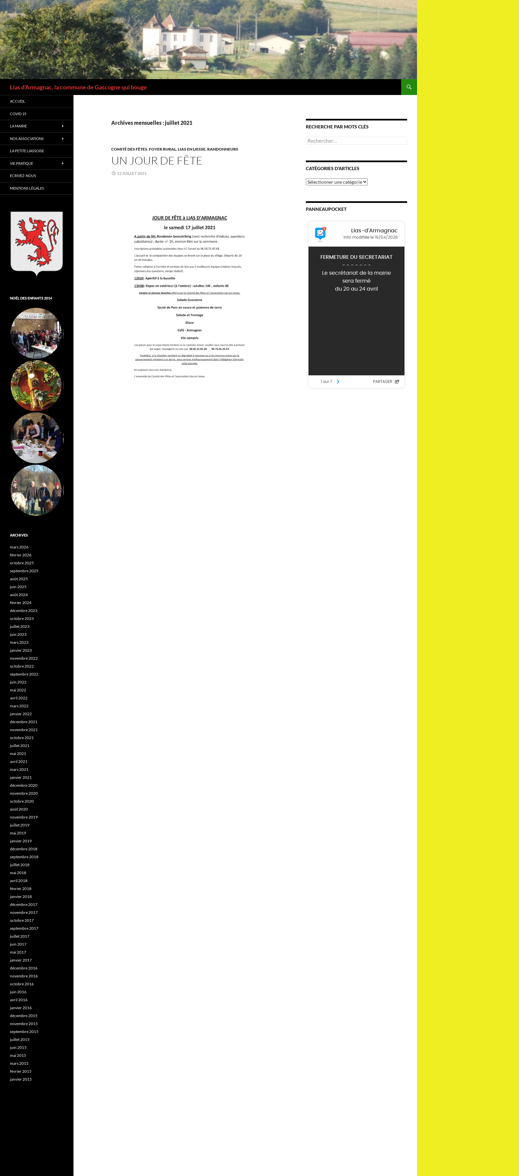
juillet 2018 (19, 864)
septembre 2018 (24, 856)
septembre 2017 (24, 928)
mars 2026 (19, 546)
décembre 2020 (23, 785)
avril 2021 (18, 761)
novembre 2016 (24, 975)
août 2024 (19, 594)
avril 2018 (18, 880)
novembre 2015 (24, 1023)
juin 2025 (18, 586)
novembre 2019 (24, 817)
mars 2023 (19, 642)
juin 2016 (18, 991)
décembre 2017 (23, 904)
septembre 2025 (24, 570)
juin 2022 (18, 682)
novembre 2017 (24, 912)
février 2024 (20, 602)
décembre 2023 (23, 610)
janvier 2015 (21, 1079)
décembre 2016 (23, 967)
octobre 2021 (22, 737)
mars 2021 (19, 769)
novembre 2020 (24, 793)
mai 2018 (18, 872)
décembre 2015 (23, 1015)
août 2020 (19, 809)
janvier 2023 (21, 650)
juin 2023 (18, 634)
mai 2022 (18, 689)
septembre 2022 (24, 674)
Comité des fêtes (129, 149)
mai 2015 (18, 1055)
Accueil (17, 101)
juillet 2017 (19, 936)
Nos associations (27, 138)
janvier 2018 (21, 896)
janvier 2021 (21, 777)
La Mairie (18, 126)
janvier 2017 (21, 960)
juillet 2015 (19, 1039)
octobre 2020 (22, 801)
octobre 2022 (22, 666)
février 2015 (20, 1071)
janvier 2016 (21, 1007)
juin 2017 (18, 944)
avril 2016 (18, 999)
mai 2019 (18, 832)
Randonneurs (222, 149)
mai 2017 (18, 952)
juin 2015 (18, 1047)
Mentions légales (27, 188)
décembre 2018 (23, 848)
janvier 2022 (21, 713)
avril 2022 (18, 697)
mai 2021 (18, 753)
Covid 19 (18, 114)
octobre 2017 (22, 920)
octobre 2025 (22, 562)
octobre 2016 (22, 983)
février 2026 (20, 554)
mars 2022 (19, 705)
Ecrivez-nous (23, 175)
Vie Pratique (21, 163)
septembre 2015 (24, 1031)
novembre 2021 (24, 729)
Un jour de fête (157, 160)
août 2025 (19, 578)
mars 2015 (19, 1063)
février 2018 (20, 888)
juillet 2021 (19, 745)
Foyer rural (162, 149)
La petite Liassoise (27, 151)
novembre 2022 (24, 658)
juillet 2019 (19, 825)
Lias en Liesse (192, 149)
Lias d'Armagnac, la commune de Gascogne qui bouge (78, 87)
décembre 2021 (23, 721)
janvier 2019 (21, 840)
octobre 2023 (22, 618)
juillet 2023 (19, 626)
